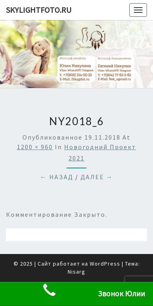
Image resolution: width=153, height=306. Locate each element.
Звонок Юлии (93, 290)
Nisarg (76, 271)
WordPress (105, 263)
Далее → (97, 177)
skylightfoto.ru (38, 10)
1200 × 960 (35, 147)
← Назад (56, 177)
